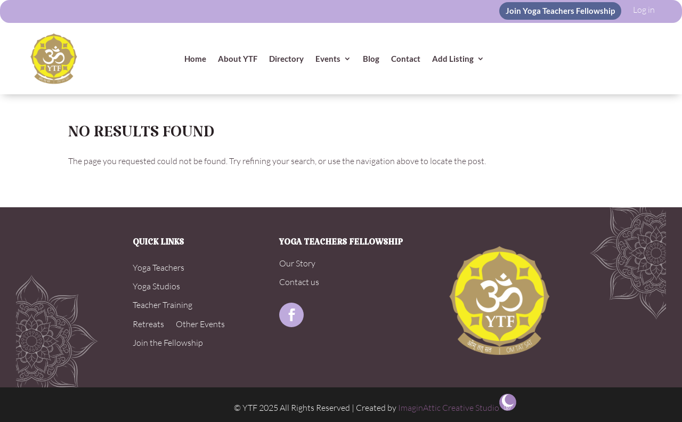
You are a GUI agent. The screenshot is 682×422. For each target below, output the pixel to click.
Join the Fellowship (168, 342)
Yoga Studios (156, 286)
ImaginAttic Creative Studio (448, 407)
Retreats (148, 324)
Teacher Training (162, 304)
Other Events (200, 324)
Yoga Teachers (158, 267)
